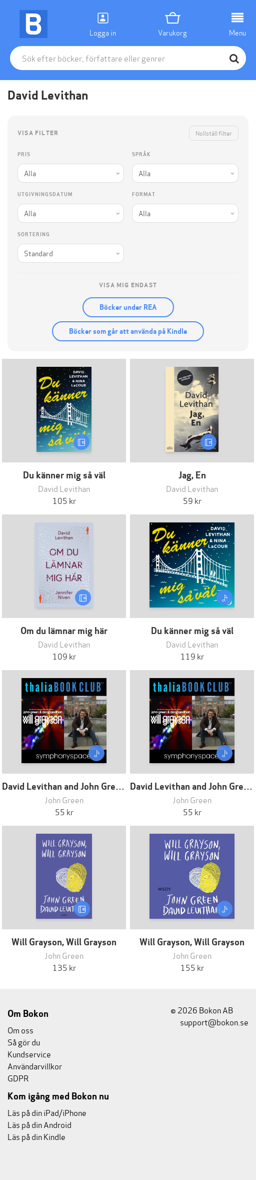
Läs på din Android (40, 1124)
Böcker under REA (128, 307)
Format (144, 194)
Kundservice (29, 1053)
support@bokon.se (209, 1021)
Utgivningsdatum (45, 194)
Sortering (34, 234)
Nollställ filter (214, 133)
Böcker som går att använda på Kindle (128, 331)
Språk (141, 154)
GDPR (18, 1077)
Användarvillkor (35, 1065)
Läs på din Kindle (37, 1136)
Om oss (21, 1029)
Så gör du (24, 1041)
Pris (24, 154)
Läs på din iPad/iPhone (47, 1112)
